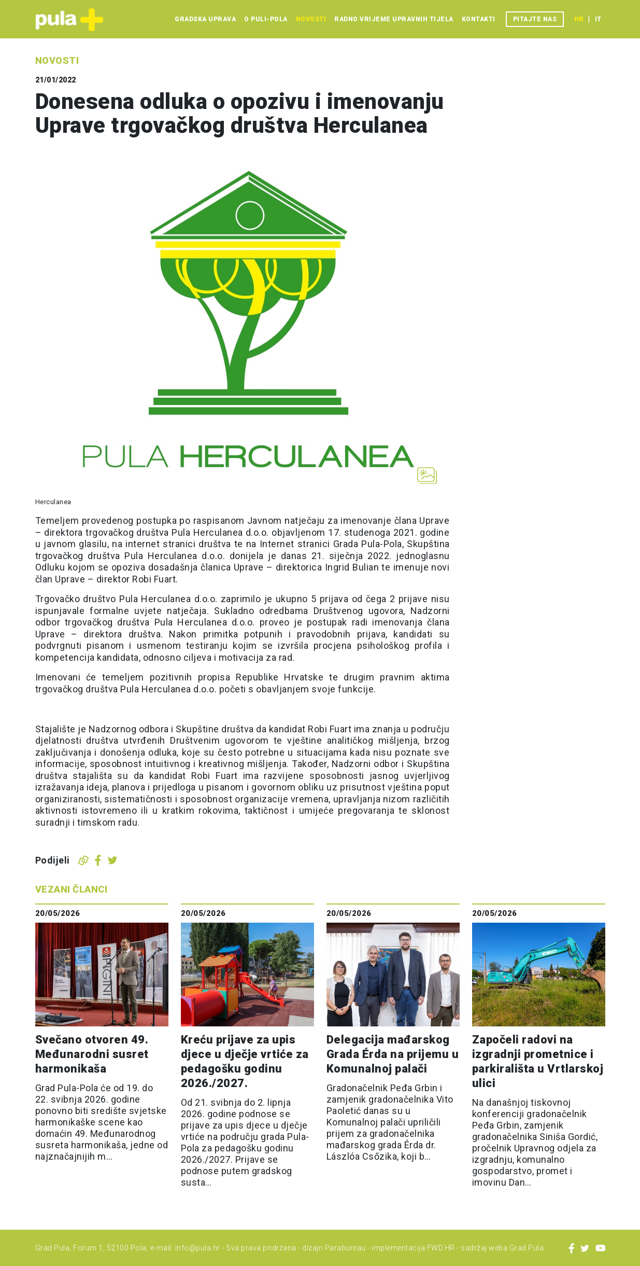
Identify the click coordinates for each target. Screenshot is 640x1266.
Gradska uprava (205, 19)
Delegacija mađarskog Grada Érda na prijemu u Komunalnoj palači (392, 1054)
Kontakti (478, 19)
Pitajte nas (535, 19)
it (598, 19)
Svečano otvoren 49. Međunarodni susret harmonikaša (92, 1054)
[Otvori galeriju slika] (427, 475)
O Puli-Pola (266, 19)
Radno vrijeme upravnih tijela (393, 19)
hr (579, 19)
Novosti (311, 19)
